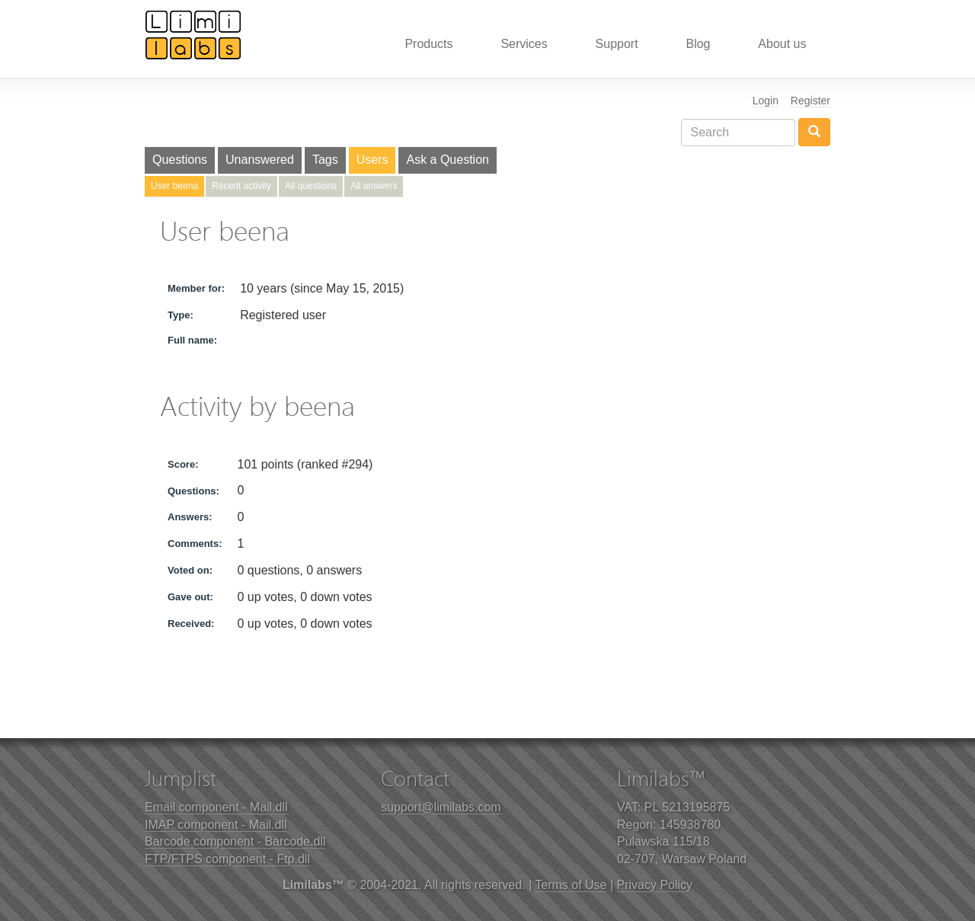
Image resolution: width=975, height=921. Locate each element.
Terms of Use (570, 884)
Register (810, 100)
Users (372, 159)
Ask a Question (447, 159)
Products (428, 43)
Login (765, 100)
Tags (325, 159)
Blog (698, 43)
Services (523, 43)
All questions (311, 186)
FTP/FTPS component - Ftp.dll (227, 858)
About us (782, 43)
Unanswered (259, 159)
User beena (174, 186)
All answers (373, 186)
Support (617, 43)
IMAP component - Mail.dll (215, 824)
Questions (179, 159)
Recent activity (241, 186)
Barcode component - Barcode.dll (235, 841)
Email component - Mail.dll (216, 807)
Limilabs (193, 34)
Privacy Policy (655, 884)
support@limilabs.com (441, 807)
